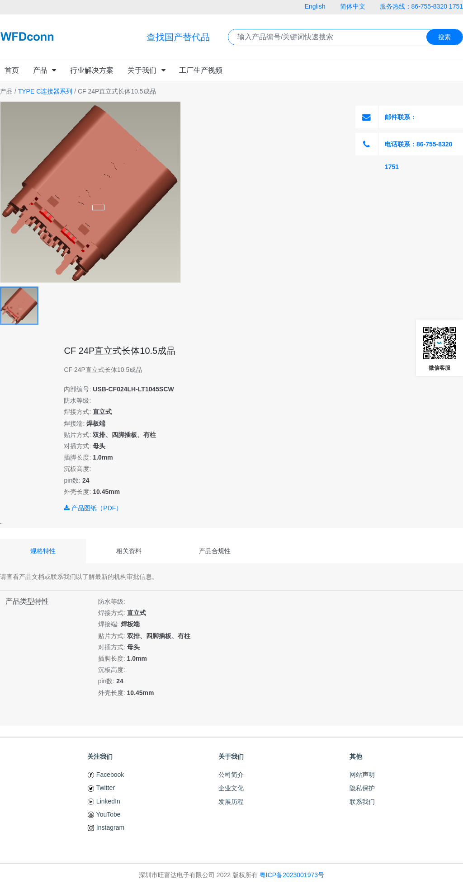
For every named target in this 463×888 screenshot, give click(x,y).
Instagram (105, 827)
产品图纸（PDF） (93, 508)
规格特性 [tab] (43, 550)
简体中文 (352, 6)
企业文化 (231, 788)
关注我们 (100, 756)
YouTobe (104, 814)
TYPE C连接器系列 (45, 91)
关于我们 (231, 756)
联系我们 (362, 801)
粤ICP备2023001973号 (292, 875)
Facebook (105, 774)
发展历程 (231, 801)
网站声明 (362, 774)
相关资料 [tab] (129, 550)
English (315, 6)
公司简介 (231, 774)
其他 (356, 756)
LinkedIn (103, 801)
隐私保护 (362, 788)
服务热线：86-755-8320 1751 (421, 6)
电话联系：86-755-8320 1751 (403, 144)
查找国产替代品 (178, 37)
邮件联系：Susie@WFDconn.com (403, 117)
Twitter (101, 787)
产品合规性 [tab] (215, 550)
